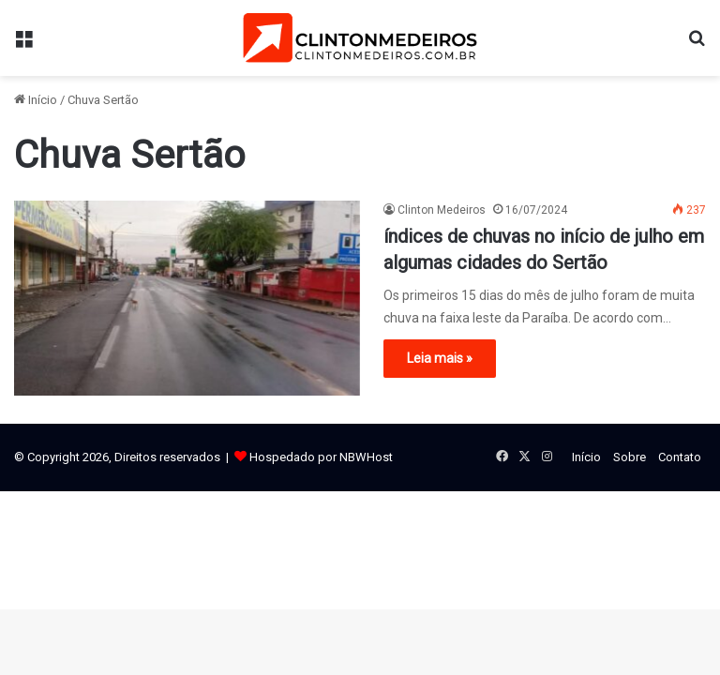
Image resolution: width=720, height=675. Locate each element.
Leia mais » (439, 358)
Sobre (629, 457)
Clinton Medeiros (442, 210)
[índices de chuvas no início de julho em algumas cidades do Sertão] (187, 298)
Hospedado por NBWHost (321, 457)
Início (35, 100)
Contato (679, 457)
